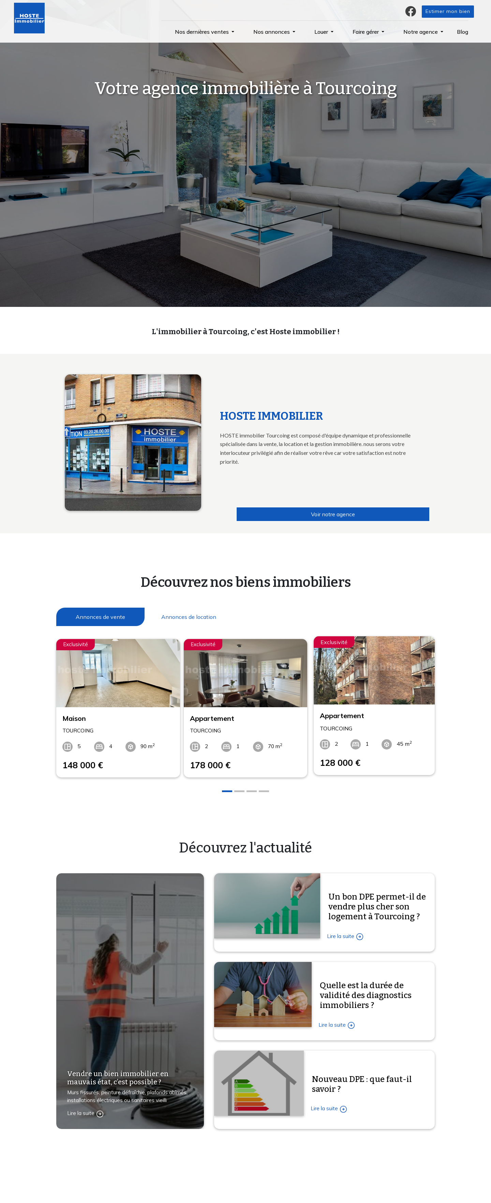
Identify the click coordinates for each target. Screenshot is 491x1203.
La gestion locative (272, 1179)
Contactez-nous (84, 1195)
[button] (204, 32)
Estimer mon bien (448, 11)
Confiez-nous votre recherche (187, 1164)
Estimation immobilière (179, 1179)
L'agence (261, 1164)
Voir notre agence (333, 514)
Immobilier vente (172, 1193)
